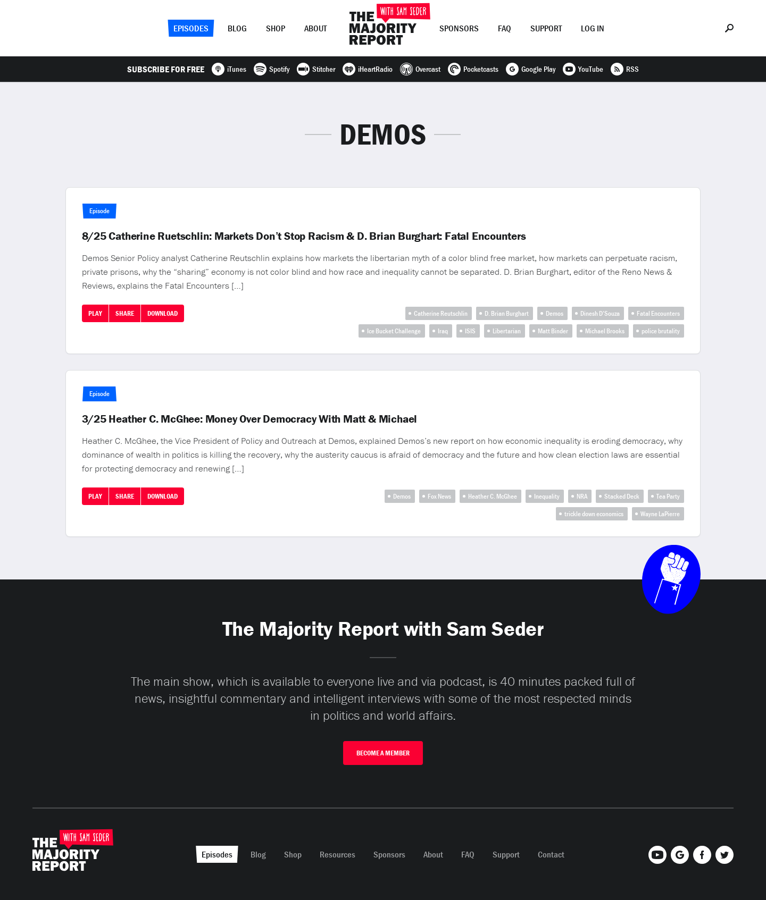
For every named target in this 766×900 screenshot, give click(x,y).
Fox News (439, 496)
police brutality (661, 330)
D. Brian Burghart (507, 313)
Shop (275, 28)
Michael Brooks (605, 330)
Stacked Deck (621, 496)
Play (95, 313)
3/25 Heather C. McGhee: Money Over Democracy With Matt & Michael (250, 419)
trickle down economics (593, 513)
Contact (551, 854)
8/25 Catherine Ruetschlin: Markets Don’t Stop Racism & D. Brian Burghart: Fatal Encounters (304, 236)
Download (162, 313)
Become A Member (383, 753)
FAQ (504, 28)
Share (124, 313)
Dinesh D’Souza (600, 313)
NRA (582, 496)
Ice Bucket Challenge (394, 330)
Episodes (191, 28)
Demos (554, 313)
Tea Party (668, 496)
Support (546, 28)
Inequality (547, 496)
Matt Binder (553, 330)
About (315, 28)
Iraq (443, 330)
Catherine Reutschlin (441, 313)
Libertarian (507, 330)
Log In (592, 28)
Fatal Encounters (658, 313)
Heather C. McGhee (492, 496)
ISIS (470, 330)
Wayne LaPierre (660, 513)
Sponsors (459, 28)
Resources (337, 854)
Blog (237, 28)
